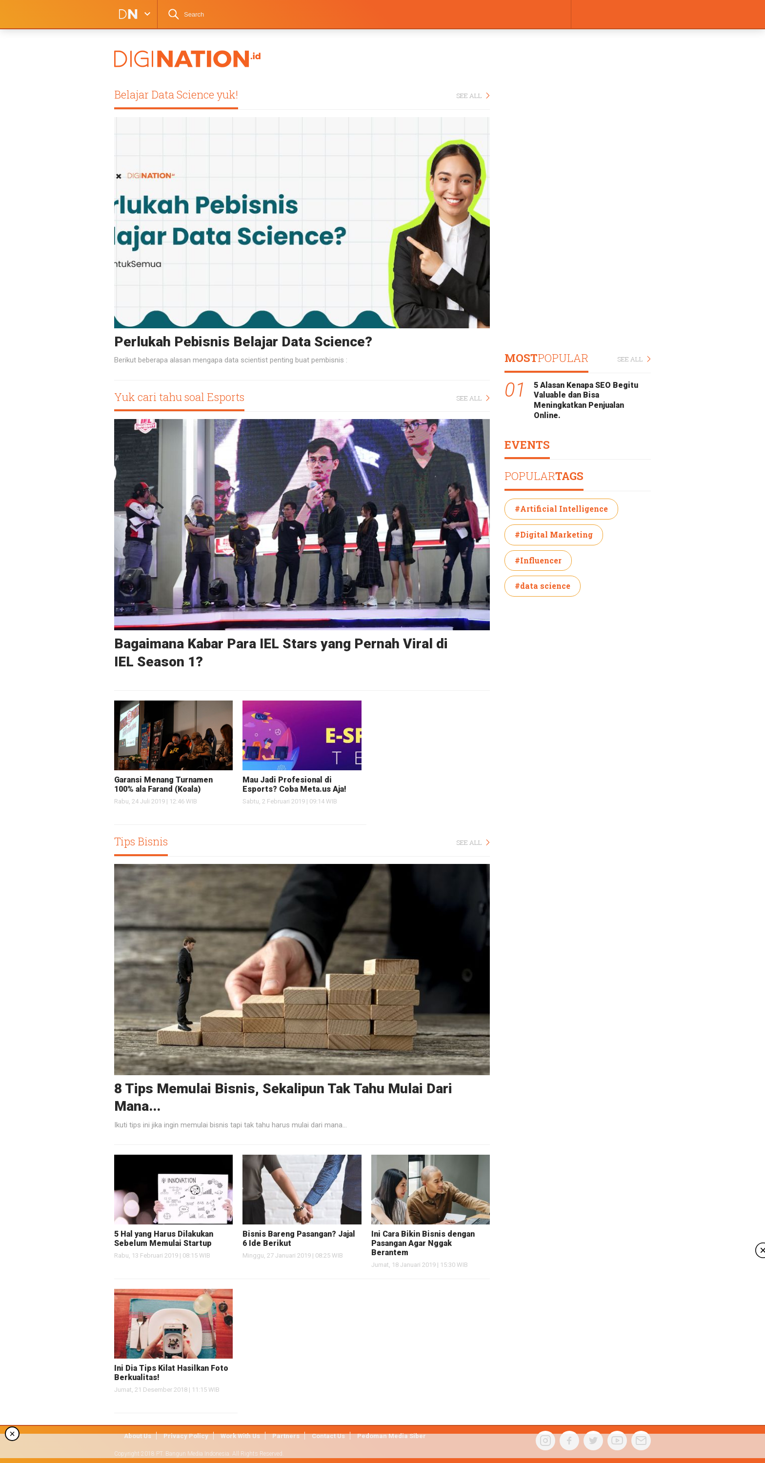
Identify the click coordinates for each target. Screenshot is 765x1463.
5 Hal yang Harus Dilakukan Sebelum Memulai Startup (163, 1238)
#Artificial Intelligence (561, 508)
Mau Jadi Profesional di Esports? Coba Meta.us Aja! (294, 784)
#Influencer (538, 560)
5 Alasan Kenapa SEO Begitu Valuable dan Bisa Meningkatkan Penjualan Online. (586, 400)
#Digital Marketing (554, 534)
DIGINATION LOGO (125, 14)
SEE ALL (473, 96)
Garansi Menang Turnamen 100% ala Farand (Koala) (163, 784)
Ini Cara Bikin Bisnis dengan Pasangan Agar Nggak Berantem (423, 1243)
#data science (542, 586)
